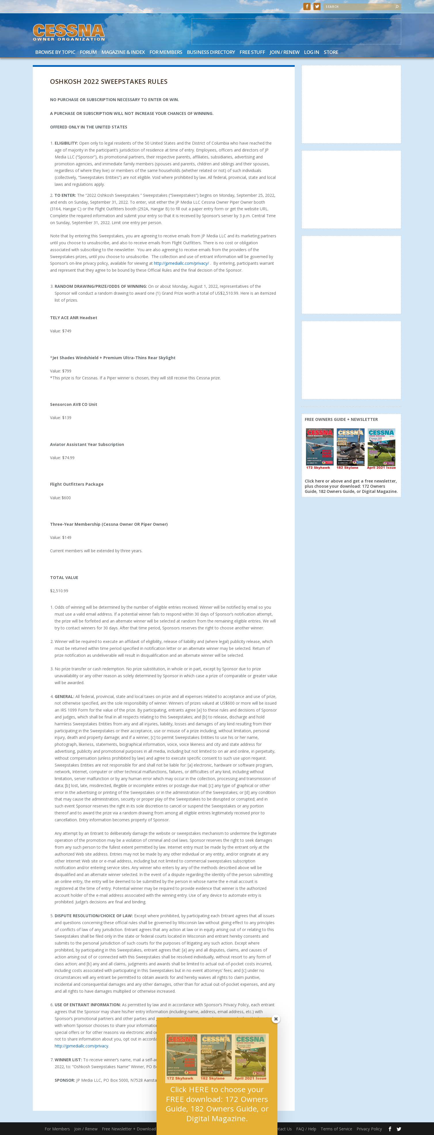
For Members (165, 52)
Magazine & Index (123, 52)
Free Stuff (252, 52)
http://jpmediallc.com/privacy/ (181, 263)
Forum (88, 52)
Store (331, 52)
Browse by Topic (55, 52)
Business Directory (211, 52)
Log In (311, 52)
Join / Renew (284, 52)
